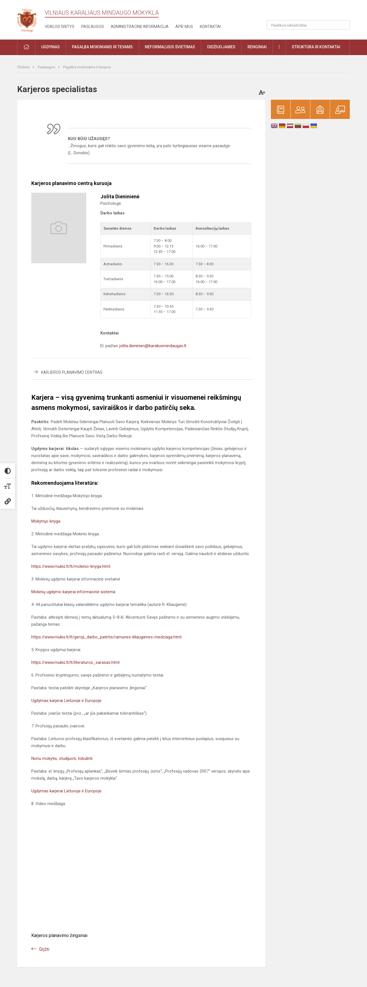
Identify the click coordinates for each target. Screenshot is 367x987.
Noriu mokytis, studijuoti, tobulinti (61, 758)
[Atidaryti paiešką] (344, 25)
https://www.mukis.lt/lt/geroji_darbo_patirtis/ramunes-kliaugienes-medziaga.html (106, 637)
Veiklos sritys (59, 26)
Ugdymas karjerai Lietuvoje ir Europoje (66, 700)
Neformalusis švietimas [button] (170, 47)
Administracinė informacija (140, 26)
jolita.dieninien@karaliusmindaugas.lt (152, 345)
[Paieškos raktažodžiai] (308, 25)
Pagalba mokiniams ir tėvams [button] (102, 47)
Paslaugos (92, 26)
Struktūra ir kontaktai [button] (316, 47)
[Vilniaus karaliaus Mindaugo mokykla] (31, 18)
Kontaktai (210, 26)
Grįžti (44, 949)
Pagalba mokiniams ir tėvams (87, 67)
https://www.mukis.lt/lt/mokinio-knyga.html (70, 566)
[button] (311, 11)
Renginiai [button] (257, 47)
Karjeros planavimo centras (72, 372)
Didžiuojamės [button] (221, 47)
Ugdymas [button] (50, 47)
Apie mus (184, 26)
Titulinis (23, 67)
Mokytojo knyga (45, 521)
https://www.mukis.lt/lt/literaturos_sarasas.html (75, 662)
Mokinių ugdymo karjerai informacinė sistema (73, 591)
